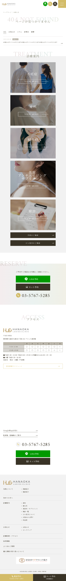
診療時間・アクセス (10, 536)
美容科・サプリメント (30, 509)
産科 (24, 503)
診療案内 (6, 503)
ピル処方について (29, 514)
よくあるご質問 (9, 546)
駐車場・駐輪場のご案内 (12, 435)
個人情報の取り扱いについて (13, 551)
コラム (19, 32)
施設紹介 (26, 492)
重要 (32, 32)
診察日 (26, 32)
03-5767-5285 (33, 296)
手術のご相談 (33, 235)
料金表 (25, 520)
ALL (4, 32)
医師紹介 (26, 489)
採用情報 (6, 541)
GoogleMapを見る (10, 430)
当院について (8, 489)
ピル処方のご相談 (33, 243)
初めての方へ (8, 498)
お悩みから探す (28, 517)
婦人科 (25, 506)
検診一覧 (26, 511)
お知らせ (12, 32)
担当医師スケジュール (14, 366)
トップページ (7, 12)
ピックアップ (27, 530)
